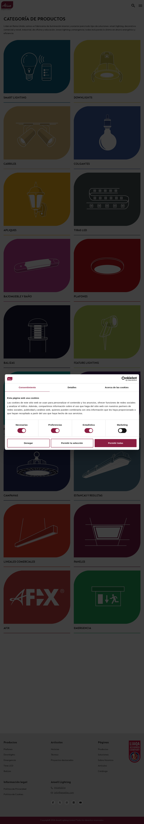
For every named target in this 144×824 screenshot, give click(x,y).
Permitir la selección (72, 443)
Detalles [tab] (72, 387)
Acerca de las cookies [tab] (117, 387)
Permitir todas (115, 443)
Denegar (28, 443)
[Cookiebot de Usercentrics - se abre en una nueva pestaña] (124, 378)
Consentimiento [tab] (27, 387)
